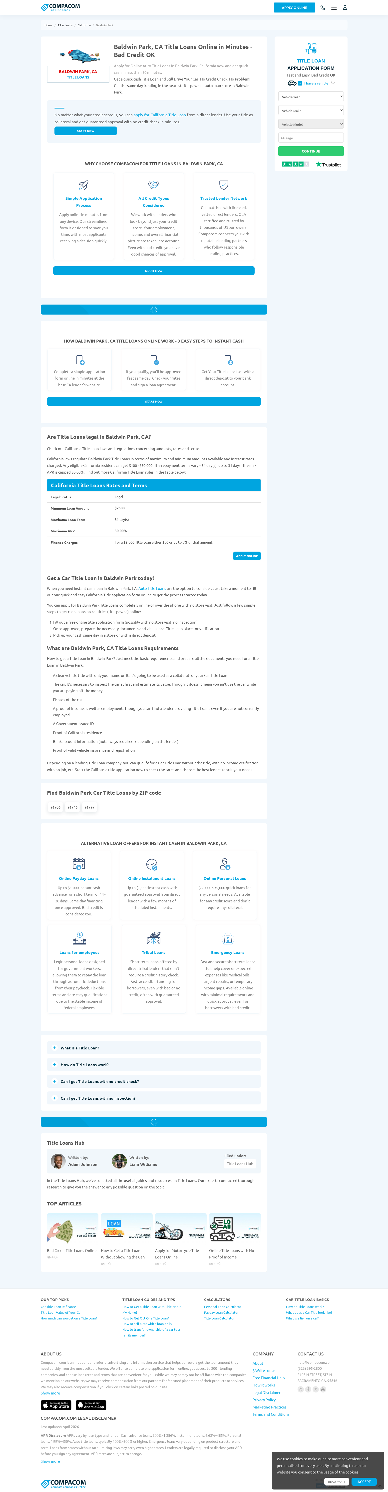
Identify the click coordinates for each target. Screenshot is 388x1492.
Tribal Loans (153, 952)
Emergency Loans (228, 952)
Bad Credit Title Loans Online (71, 1250)
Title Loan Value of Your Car (61, 1312)
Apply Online (294, 7)
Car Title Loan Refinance (58, 1306)
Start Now (153, 271)
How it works (264, 1384)
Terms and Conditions (271, 1414)
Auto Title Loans (152, 588)
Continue (311, 151)
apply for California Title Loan (160, 114)
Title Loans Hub (240, 1163)
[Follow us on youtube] (323, 1389)
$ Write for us (264, 1370)
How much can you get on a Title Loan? (69, 1318)
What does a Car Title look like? (309, 1312)
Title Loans (65, 25)
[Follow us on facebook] (308, 1389)
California (84, 25)
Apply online (247, 556)
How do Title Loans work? (305, 1306)
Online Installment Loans (152, 878)
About (258, 1363)
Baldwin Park (104, 25)
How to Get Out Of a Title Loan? (145, 1318)
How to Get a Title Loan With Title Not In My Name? (151, 1309)
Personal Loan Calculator (222, 1306)
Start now (85, 131)
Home (48, 25)
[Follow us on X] (316, 1389)
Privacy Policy (264, 1399)
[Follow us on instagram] (301, 1389)
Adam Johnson (82, 1164)
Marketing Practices (270, 1406)
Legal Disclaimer (267, 1392)
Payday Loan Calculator (221, 1312)
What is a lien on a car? (302, 1318)
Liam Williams (143, 1164)
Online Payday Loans (79, 878)
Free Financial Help (269, 1377)
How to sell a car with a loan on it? (147, 1323)
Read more (336, 1481)
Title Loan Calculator (219, 1318)
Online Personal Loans (225, 878)
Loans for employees (79, 952)
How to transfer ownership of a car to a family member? (151, 1332)
